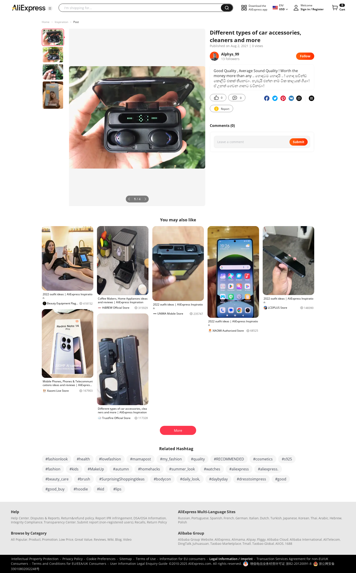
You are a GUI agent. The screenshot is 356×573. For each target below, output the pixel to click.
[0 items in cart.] (338, 7)
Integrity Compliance (26, 522)
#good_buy (54, 489)
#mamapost (140, 459)
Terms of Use (146, 559)
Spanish (216, 518)
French (229, 518)
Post (76, 22)
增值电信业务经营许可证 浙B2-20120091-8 (281, 563)
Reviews (100, 539)
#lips (117, 489)
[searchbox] (141, 8)
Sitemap (125, 559)
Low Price (66, 539)
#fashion (52, 469)
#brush (84, 479)
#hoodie (81, 489)
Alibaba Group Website (195, 539)
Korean (303, 518)
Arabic (323, 518)
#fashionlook (56, 459)
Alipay (251, 539)
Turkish (276, 518)
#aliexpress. (268, 469)
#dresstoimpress (251, 479)
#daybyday (218, 479)
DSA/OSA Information (150, 518)
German (241, 518)
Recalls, (140, 522)
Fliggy (261, 539)
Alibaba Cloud (277, 539)
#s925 (287, 459)
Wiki (110, 539)
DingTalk (184, 543)
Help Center (20, 518)
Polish (182, 522)
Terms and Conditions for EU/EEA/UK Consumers (69, 563)
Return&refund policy (77, 518)
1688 (288, 543)
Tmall (246, 543)
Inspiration (61, 22)
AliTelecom (331, 539)
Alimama (238, 539)
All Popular (19, 539)
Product (35, 539)
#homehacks (149, 469)
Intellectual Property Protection (35, 559)
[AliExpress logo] (28, 8)
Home (45, 22)
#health (83, 459)
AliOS (279, 543)
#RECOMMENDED (229, 459)
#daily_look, (190, 479)
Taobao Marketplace (225, 543)
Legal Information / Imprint (231, 559)
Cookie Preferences (101, 559)
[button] (50, 8)
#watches (212, 469)
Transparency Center (60, 522)
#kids (74, 469)
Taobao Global (263, 543)
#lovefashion (110, 459)
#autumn (121, 469)
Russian (184, 518)
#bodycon (162, 479)
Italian (254, 518)
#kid (100, 489)
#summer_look (182, 469)
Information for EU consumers (182, 559)
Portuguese (200, 518)
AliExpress (222, 539)
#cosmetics (263, 459)
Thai (314, 518)
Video (127, 539)
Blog (118, 539)
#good (280, 479)
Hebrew (335, 518)
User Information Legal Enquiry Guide (139, 563)
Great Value (83, 539)
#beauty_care (57, 479)
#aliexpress (239, 469)
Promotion (50, 539)
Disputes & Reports (45, 518)
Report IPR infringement (113, 518)
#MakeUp (96, 469)
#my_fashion (171, 459)
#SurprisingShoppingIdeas (122, 479)
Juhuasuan (201, 543)
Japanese (290, 518)
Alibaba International (306, 539)
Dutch (264, 518)
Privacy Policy (72, 559)
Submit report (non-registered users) (105, 522)
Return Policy (157, 522)
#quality (198, 459)
